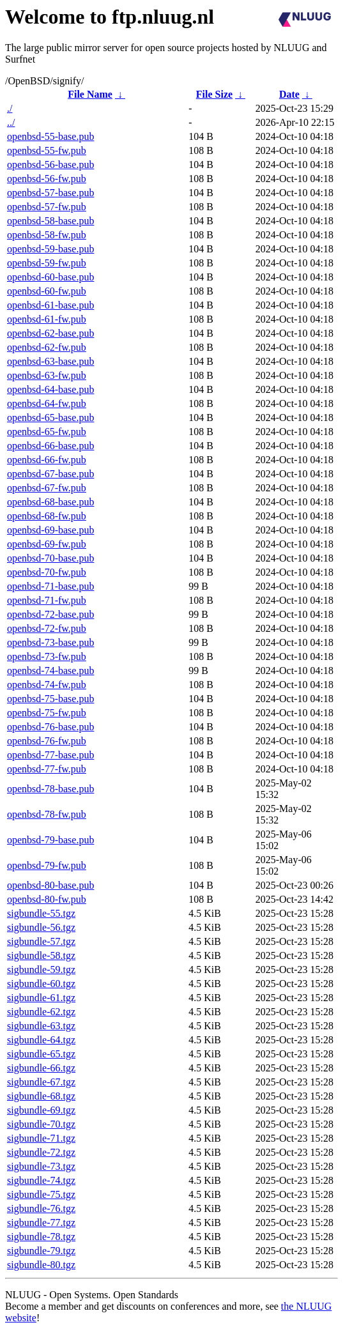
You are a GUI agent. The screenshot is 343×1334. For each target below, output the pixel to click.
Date (289, 94)
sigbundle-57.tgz (41, 941)
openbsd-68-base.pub (50, 501)
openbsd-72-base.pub (50, 614)
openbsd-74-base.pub (50, 670)
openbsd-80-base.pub (50, 885)
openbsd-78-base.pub (50, 788)
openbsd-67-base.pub (50, 473)
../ (11, 122)
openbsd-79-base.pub (50, 839)
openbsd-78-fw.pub (46, 814)
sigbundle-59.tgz (41, 969)
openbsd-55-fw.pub (46, 150)
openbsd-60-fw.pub (46, 291)
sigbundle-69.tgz (41, 1110)
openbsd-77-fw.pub (46, 768)
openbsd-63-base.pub (50, 361)
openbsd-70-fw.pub (46, 572)
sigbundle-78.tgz (41, 1236)
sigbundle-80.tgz (41, 1264)
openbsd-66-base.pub (50, 445)
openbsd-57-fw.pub (46, 206)
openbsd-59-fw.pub (46, 262)
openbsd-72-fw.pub (46, 628)
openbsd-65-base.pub (50, 417)
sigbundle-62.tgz (41, 1011)
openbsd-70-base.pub (50, 558)
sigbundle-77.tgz (41, 1222)
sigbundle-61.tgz (41, 997)
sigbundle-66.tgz (41, 1067)
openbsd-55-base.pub (50, 136)
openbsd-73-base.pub (50, 642)
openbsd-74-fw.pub (46, 684)
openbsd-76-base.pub (50, 726)
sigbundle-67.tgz (41, 1082)
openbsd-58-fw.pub (46, 234)
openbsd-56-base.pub (50, 164)
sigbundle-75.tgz (41, 1194)
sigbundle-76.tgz (41, 1208)
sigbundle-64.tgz (41, 1039)
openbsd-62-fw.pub (46, 347)
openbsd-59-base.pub (50, 248)
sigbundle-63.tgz (41, 1025)
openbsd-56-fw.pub (46, 178)
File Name (90, 94)
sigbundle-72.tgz (41, 1152)
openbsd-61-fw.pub (46, 319)
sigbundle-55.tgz (41, 913)
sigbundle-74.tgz (41, 1180)
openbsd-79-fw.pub (46, 865)
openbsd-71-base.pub (50, 586)
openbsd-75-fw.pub (46, 712)
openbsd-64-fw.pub (46, 403)
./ (9, 108)
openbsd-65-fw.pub (46, 431)
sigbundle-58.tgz (41, 955)
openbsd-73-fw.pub (46, 656)
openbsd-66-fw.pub (46, 459)
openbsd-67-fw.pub (46, 487)
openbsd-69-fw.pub (46, 544)
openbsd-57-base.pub (50, 192)
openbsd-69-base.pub (50, 530)
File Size (214, 94)
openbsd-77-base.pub (50, 754)
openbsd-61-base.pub (50, 305)
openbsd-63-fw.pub (46, 375)
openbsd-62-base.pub (50, 333)
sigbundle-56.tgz (41, 927)
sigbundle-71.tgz (41, 1138)
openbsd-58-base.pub (50, 220)
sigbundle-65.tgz (41, 1053)
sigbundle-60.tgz (41, 983)
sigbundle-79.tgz (41, 1250)
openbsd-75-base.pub (50, 698)
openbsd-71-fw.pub (46, 600)
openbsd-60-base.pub (50, 277)
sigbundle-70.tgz (41, 1124)
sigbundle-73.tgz (41, 1166)
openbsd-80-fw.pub (46, 899)
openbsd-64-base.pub (50, 389)
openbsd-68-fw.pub (46, 515)
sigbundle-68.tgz (41, 1096)
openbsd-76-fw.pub (46, 740)
